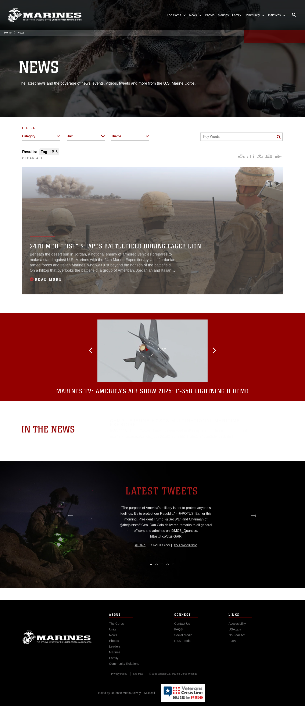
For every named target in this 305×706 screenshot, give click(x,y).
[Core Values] (259, 156)
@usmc (140, 564)
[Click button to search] (279, 137)
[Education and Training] (250, 156)
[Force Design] (241, 156)
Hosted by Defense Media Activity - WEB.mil (126, 693)
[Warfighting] (278, 156)
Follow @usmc (185, 564)
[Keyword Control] (241, 137)
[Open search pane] (294, 15)
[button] (100, 350)
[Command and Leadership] (268, 156)
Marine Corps (57, 643)
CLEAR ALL (32, 158)
